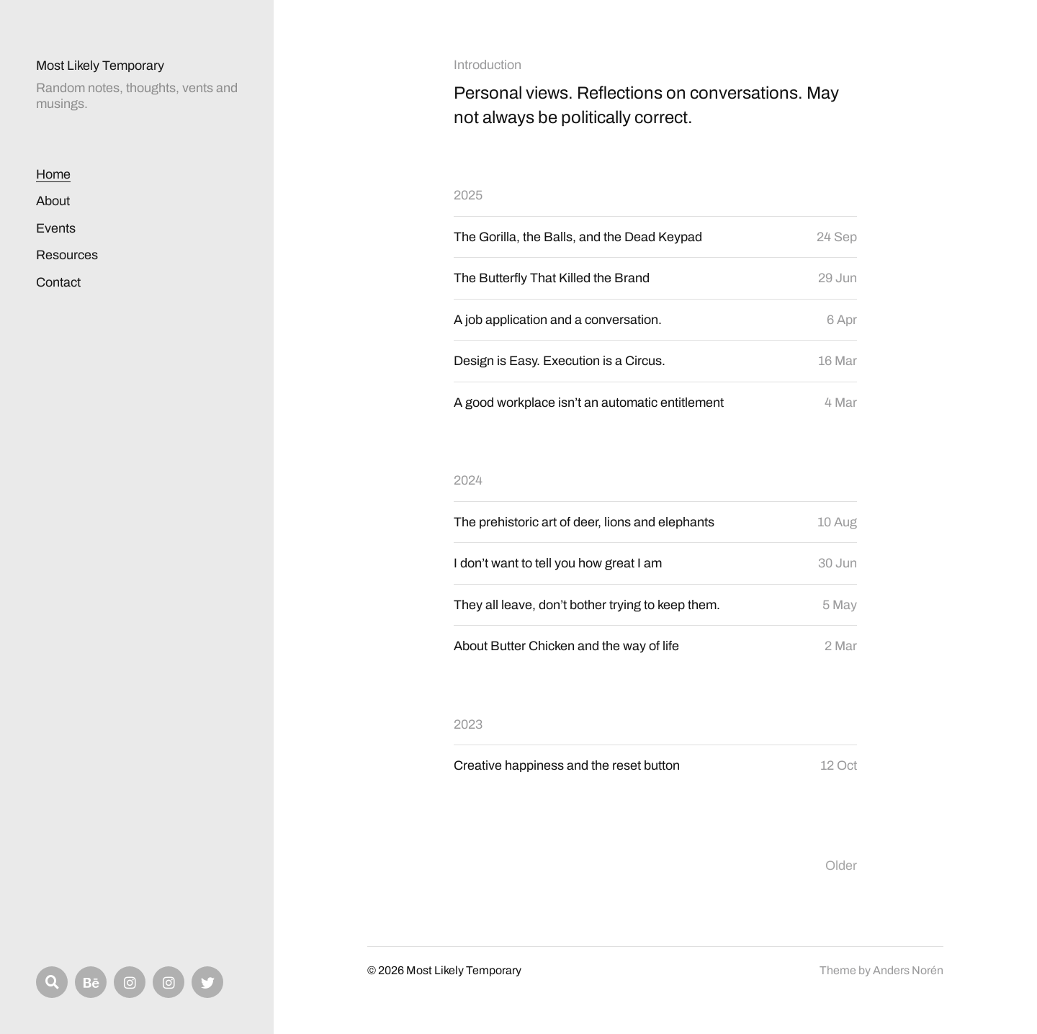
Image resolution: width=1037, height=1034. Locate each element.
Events (56, 228)
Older (841, 865)
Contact (58, 282)
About (53, 201)
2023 (468, 724)
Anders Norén (908, 970)
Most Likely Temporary (100, 65)
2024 (468, 480)
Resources (67, 255)
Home (53, 174)
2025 (468, 195)
